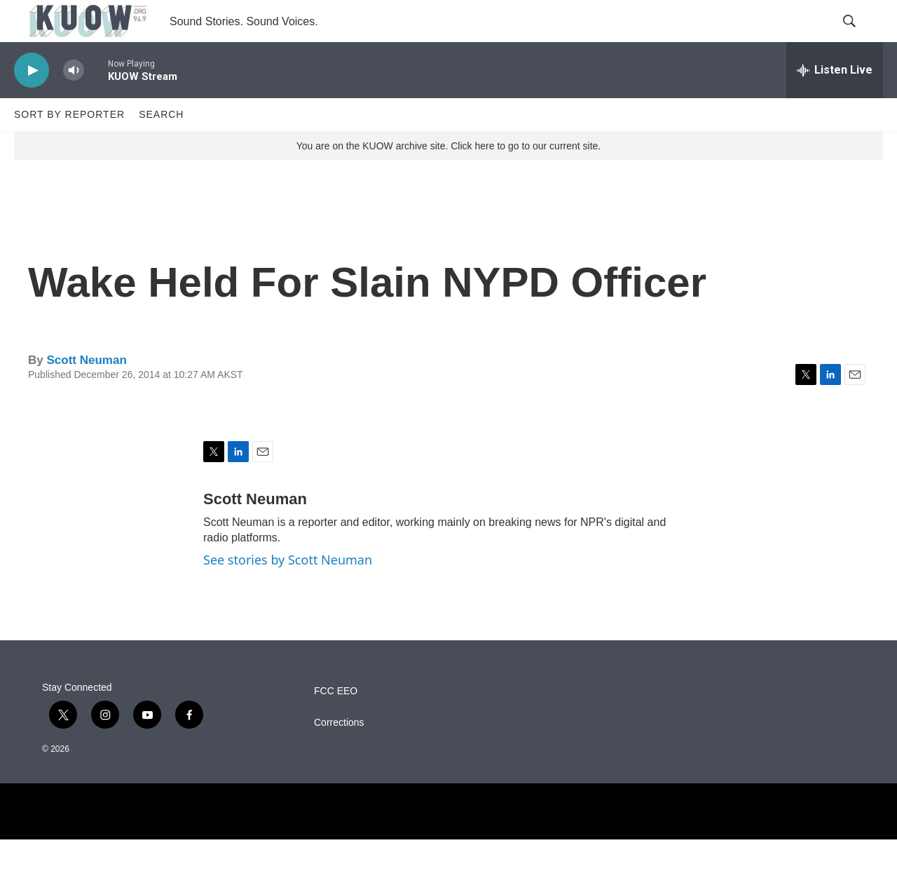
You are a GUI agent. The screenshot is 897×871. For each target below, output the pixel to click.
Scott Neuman (86, 391)
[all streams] (834, 102)
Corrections (339, 754)
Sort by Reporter (69, 145)
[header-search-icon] (860, 37)
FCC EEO (335, 722)
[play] (31, 102)
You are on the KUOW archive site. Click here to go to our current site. (448, 177)
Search (161, 145)
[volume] (73, 102)
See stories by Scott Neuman (287, 591)
